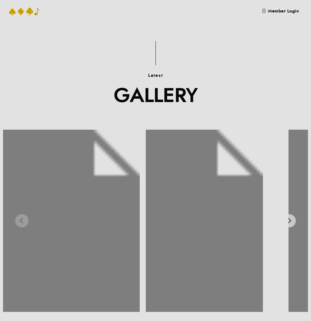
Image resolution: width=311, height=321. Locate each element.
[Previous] (22, 220)
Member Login (280, 11)
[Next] (289, 220)
